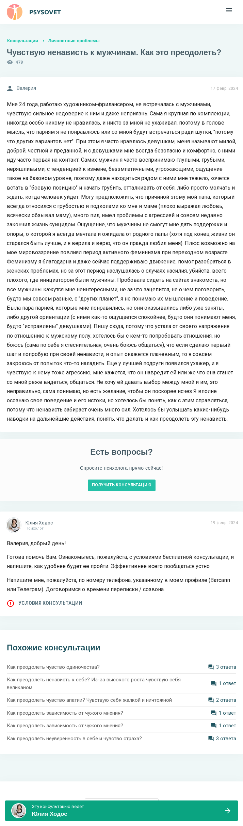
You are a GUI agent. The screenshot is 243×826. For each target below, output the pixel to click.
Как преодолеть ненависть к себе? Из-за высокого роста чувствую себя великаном (94, 684)
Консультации (22, 40)
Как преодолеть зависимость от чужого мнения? (65, 713)
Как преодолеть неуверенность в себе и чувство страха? (74, 738)
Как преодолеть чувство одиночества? (53, 667)
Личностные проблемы (74, 40)
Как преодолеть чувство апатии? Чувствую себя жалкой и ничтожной (89, 700)
